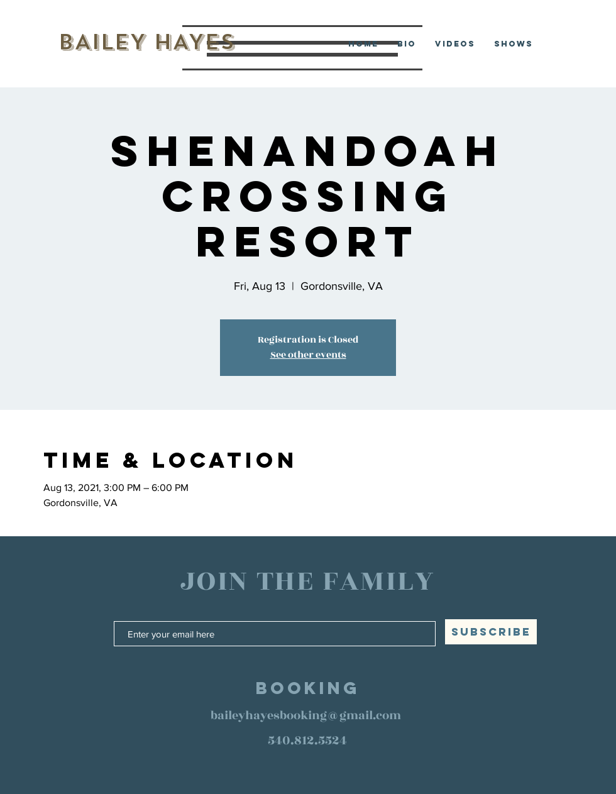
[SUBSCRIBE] (491, 631)
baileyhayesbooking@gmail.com (306, 715)
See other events (308, 355)
